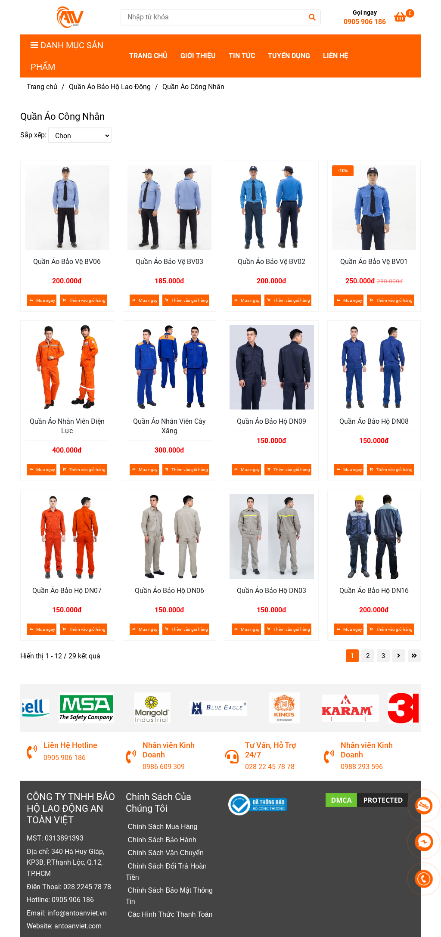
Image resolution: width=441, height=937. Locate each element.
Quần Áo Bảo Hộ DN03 (271, 590)
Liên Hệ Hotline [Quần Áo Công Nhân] (70, 745)
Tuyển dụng (289, 56)
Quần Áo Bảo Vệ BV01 (374, 262)
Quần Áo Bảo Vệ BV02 (271, 262)
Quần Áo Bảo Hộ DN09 (271, 421)
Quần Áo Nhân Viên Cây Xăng (169, 426)
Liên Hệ (335, 56)
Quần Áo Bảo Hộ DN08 (374, 421)
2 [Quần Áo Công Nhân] (368, 656)
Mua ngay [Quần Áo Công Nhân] (41, 300)
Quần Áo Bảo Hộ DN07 (67, 590)
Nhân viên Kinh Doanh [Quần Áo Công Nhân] (169, 750)
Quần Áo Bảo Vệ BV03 (169, 262)
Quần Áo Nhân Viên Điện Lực (67, 426)
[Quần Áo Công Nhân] (70, 17)
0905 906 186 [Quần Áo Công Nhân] (365, 22)
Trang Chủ (148, 56)
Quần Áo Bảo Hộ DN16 (374, 590)
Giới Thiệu (198, 56)
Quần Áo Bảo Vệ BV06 (67, 262)
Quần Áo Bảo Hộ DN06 (169, 590)
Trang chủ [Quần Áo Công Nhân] (42, 87)
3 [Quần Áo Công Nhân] (383, 656)
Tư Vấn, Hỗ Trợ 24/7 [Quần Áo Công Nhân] (270, 750)
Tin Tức (242, 56)
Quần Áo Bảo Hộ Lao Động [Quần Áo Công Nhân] (110, 87)
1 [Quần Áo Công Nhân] (352, 656)
